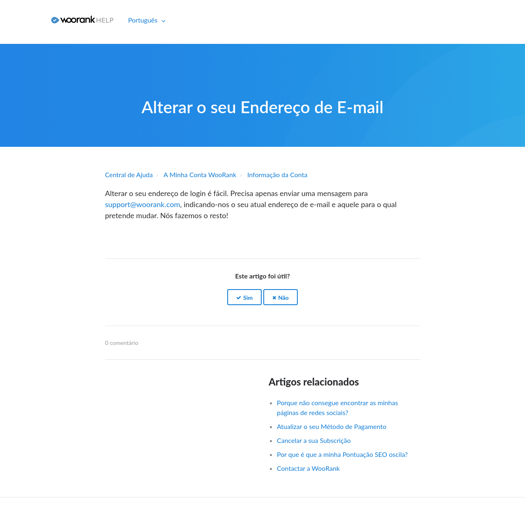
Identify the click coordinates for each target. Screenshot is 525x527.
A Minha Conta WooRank (200, 174)
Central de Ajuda (129, 174)
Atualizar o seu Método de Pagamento (331, 426)
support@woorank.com (142, 204)
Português (143, 20)
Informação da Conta (277, 174)
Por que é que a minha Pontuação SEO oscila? (342, 454)
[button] (244, 297)
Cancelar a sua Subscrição (314, 440)
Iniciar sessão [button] (22, 19)
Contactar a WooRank (308, 468)
